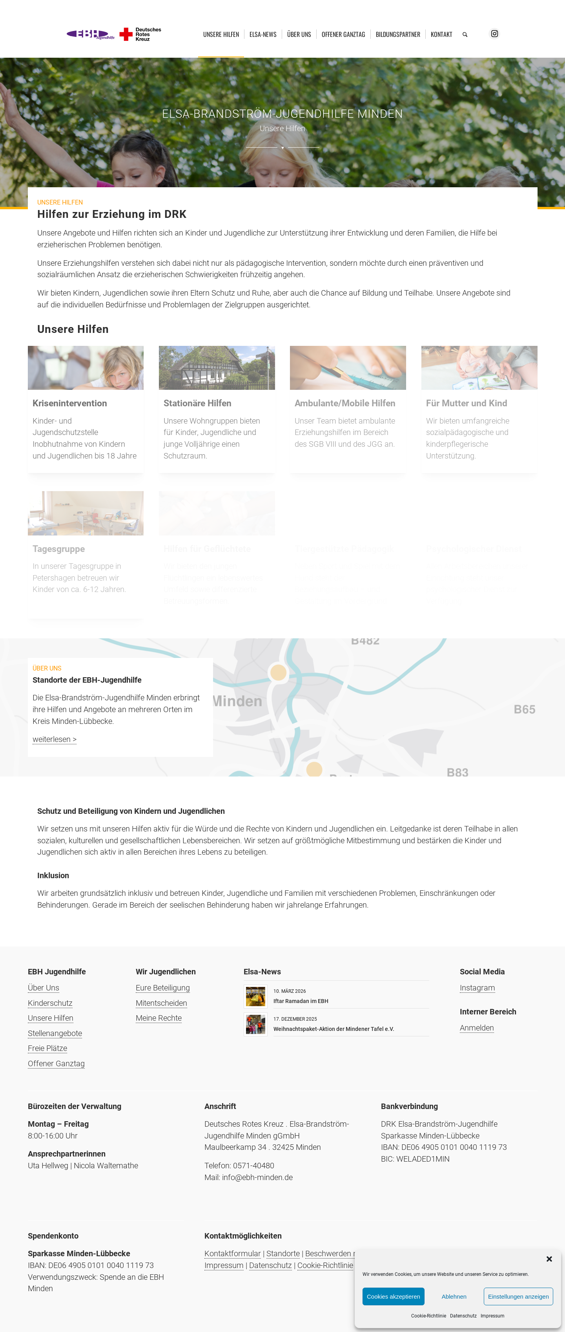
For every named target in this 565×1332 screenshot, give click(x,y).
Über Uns (43, 987)
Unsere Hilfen (50, 1018)
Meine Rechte (159, 1018)
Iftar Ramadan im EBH (300, 1001)
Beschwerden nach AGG (346, 1253)
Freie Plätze (47, 1048)
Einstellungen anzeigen (518, 1296)
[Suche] (465, 34)
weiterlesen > (55, 739)
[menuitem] (221, 34)
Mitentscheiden (161, 1003)
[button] (549, 1259)
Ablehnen (454, 1296)
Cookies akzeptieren (393, 1296)
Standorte (283, 1253)
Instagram (477, 987)
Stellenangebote (55, 1033)
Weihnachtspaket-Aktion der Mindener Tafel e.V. (333, 1029)
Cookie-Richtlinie (428, 1316)
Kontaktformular (232, 1253)
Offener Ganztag (56, 1063)
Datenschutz (463, 1316)
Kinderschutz (50, 1003)
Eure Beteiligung (163, 987)
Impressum (493, 1316)
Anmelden (477, 1027)
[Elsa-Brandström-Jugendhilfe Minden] (114, 34)
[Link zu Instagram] (494, 34)
